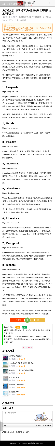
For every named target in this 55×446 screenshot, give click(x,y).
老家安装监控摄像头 (16, 385)
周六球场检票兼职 (15, 356)
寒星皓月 (35, 330)
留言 (28, 30)
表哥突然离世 (14, 392)
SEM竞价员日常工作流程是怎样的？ (22, 363)
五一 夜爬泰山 (14, 377)
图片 (18, 327)
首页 (5, 17)
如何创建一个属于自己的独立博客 (21, 370)
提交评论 (47, 425)
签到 (18, 320)
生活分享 (14, 17)
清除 (38, 425)
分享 (36, 320)
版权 (24, 327)
